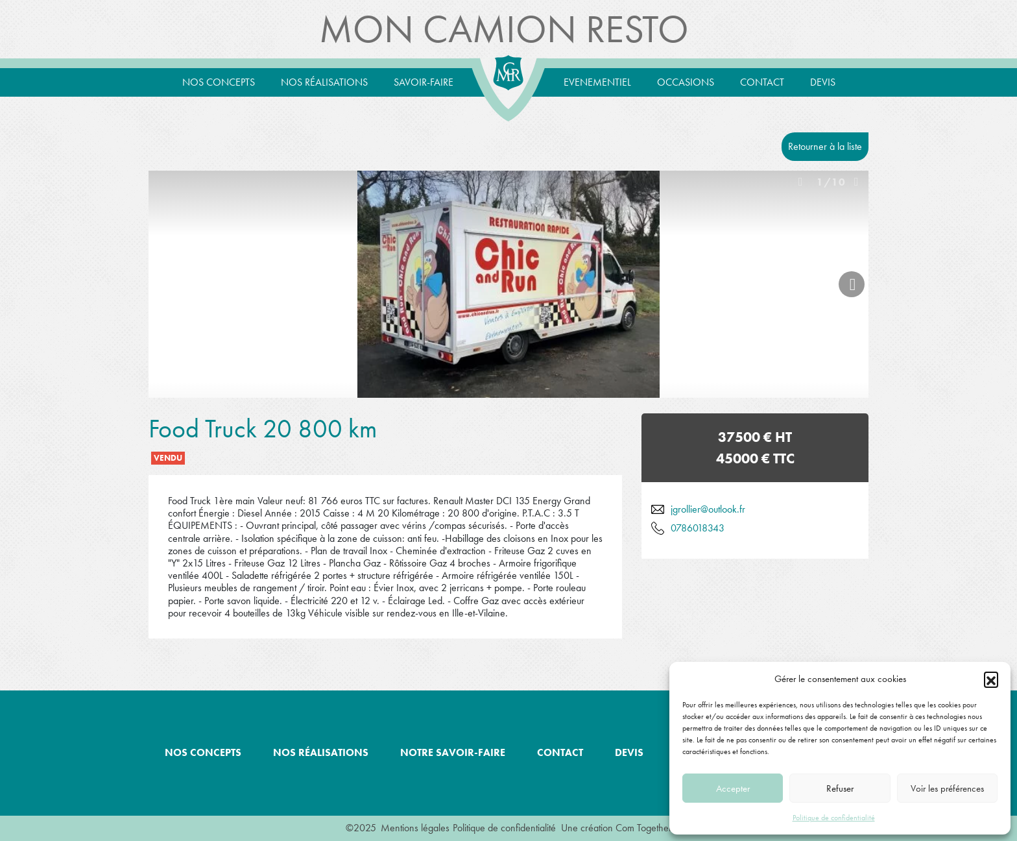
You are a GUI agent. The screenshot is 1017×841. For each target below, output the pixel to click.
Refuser (840, 788)
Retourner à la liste (825, 146)
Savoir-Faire (423, 82)
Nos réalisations (324, 82)
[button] (991, 678)
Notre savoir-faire (452, 752)
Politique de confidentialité (834, 817)
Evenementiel (597, 82)
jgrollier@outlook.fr (708, 509)
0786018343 (697, 528)
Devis (822, 82)
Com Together (644, 828)
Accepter (733, 788)
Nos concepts (218, 82)
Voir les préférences (947, 788)
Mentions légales (415, 828)
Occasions (685, 82)
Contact (762, 82)
